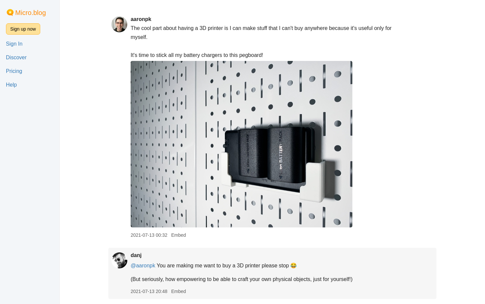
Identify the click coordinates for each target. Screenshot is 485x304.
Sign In (14, 44)
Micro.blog (30, 12)
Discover (16, 57)
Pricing (14, 71)
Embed (178, 235)
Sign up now (23, 29)
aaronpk (141, 19)
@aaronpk (143, 265)
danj (136, 255)
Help (11, 85)
